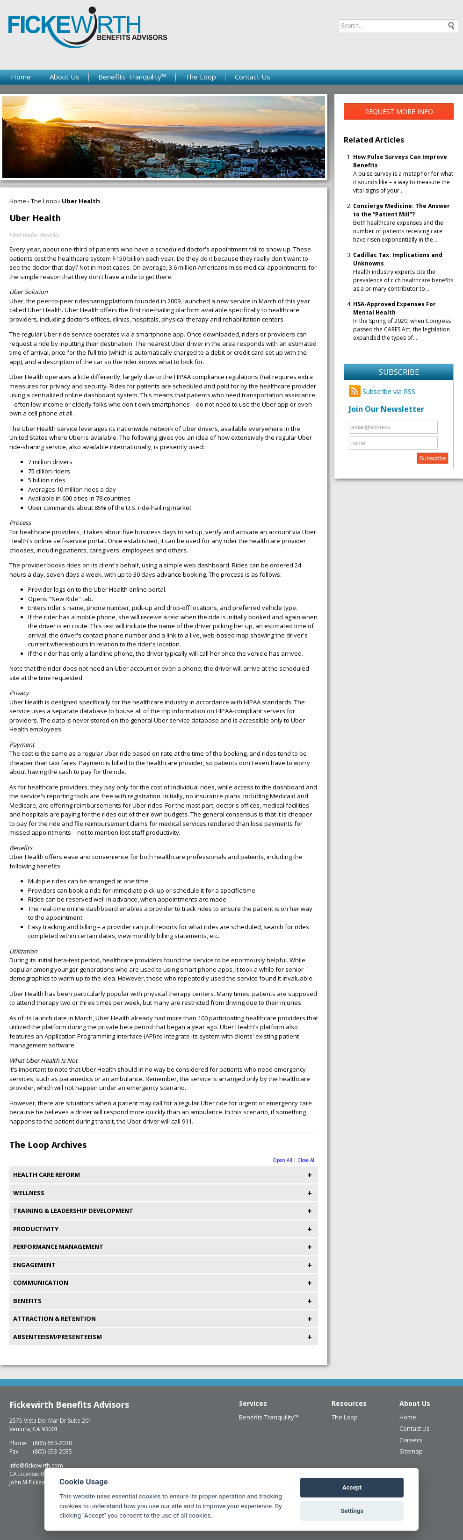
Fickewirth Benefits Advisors (69, 1404)
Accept (352, 1487)
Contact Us (252, 76)
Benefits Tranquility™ (132, 76)
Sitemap (411, 1451)
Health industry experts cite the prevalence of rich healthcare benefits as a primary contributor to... (403, 272)
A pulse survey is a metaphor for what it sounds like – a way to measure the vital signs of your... (403, 173)
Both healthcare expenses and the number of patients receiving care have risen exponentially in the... (401, 223)
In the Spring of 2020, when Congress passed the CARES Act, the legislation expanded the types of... (402, 321)
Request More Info (399, 111)
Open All (282, 1160)
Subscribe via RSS (382, 391)
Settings (351, 1510)
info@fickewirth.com (36, 1465)
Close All (306, 1160)
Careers (410, 1440)
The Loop (200, 76)
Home (21, 76)
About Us (65, 76)
